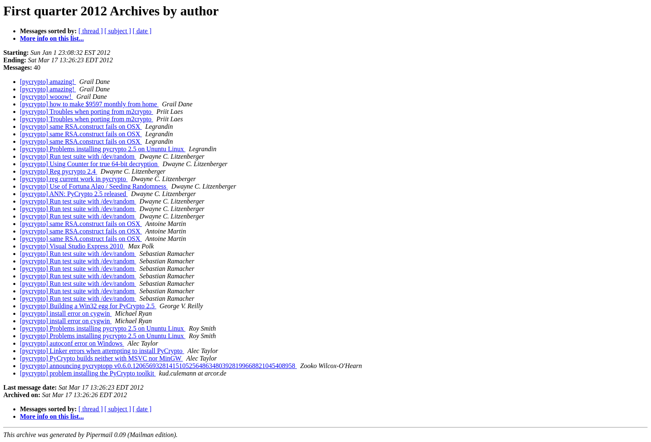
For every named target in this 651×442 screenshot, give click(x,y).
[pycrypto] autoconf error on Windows (72, 343)
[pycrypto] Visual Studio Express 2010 (72, 246)
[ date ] (142, 30)
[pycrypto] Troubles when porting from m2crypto (86, 111)
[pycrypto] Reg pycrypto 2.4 (58, 171)
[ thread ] (90, 30)
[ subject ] (118, 30)
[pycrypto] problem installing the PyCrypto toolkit (88, 373)
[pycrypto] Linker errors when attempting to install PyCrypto (102, 350)
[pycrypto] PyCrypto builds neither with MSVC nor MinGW (101, 358)
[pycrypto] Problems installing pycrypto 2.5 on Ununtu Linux (103, 148)
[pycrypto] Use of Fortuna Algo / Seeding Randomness (94, 186)
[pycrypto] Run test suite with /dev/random (78, 156)
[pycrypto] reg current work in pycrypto (73, 178)
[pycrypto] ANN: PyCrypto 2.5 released (74, 193)
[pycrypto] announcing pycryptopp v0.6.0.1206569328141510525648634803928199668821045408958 (158, 365)
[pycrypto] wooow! (46, 96)
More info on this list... (52, 38)
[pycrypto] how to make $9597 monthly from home (89, 104)
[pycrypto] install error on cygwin (66, 313)
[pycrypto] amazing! (48, 81)
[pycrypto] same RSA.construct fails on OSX (81, 126)
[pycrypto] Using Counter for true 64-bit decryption (89, 163)
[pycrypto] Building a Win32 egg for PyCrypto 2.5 (88, 305)
